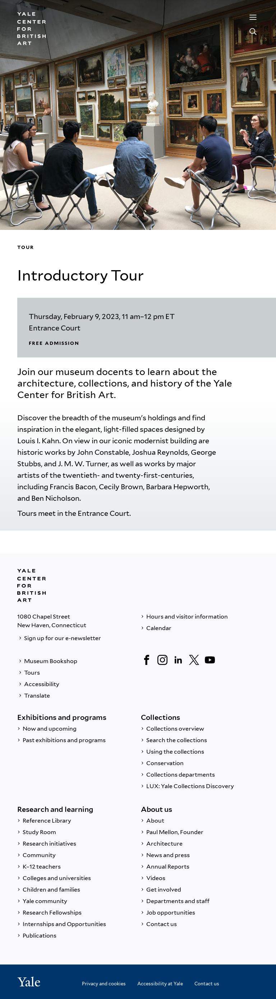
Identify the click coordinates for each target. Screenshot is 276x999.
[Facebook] (146, 660)
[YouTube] (210, 660)
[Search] (253, 31)
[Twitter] (194, 660)
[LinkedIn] (178, 660)
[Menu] (253, 17)
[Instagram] (162, 660)
